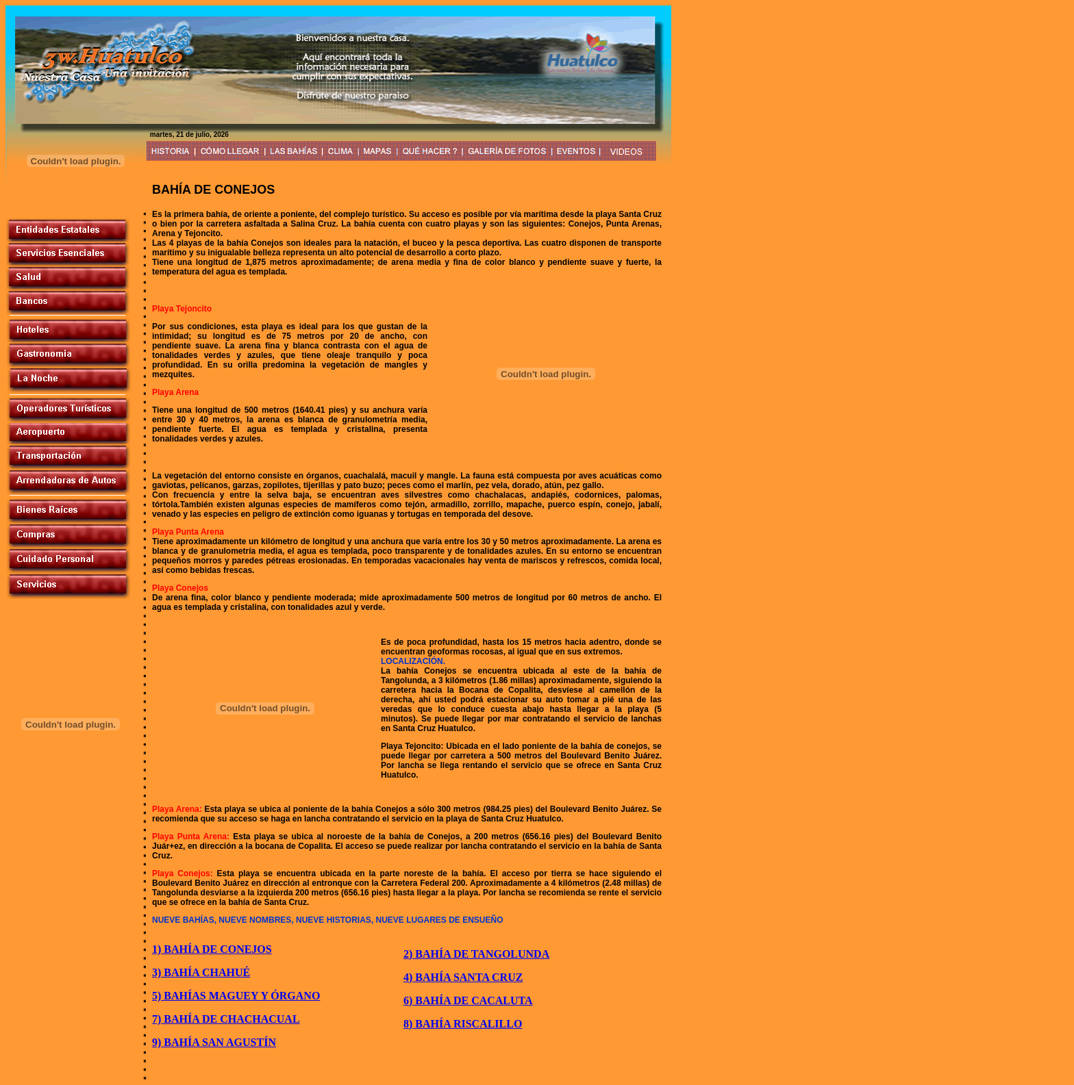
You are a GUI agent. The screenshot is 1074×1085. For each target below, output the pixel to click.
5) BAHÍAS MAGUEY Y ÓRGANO (236, 995)
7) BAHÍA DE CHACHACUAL (226, 1019)
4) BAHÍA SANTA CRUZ (463, 977)
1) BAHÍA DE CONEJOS (212, 949)
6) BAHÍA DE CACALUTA (468, 1000)
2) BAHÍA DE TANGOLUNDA (476, 954)
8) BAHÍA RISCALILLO (462, 1024)
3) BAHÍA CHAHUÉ (201, 972)
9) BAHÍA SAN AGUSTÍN (214, 1042)
